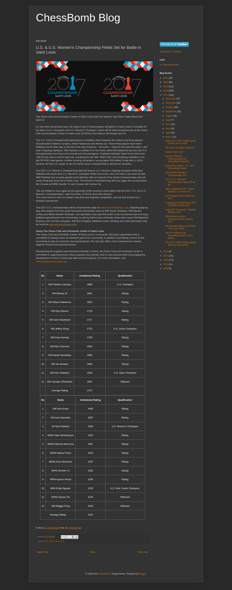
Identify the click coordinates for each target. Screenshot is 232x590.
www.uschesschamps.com (115, 207)
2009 (166, 268)
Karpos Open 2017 (174, 152)
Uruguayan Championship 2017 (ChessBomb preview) (180, 204)
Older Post (142, 552)
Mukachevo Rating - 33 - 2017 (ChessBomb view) (179, 167)
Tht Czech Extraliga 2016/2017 (180, 147)
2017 (46, 541)
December (171, 98)
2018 (166, 90)
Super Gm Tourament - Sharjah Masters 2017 (180, 210)
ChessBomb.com (170, 64)
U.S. (62, 541)
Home (93, 552)
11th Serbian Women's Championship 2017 (176, 173)
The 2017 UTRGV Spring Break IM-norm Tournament (180, 243)
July (168, 120)
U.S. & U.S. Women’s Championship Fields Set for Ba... (180, 182)
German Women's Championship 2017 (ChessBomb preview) (177, 159)
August (169, 116)
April (168, 133)
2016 (166, 251)
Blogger (142, 574)
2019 (166, 86)
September (171, 111)
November (171, 103)
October (170, 107)
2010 (166, 264)
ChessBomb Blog (78, 17)
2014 (166, 260)
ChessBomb (105, 574)
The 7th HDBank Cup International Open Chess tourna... (179, 235)
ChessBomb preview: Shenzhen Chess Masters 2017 (179, 219)
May (168, 128)
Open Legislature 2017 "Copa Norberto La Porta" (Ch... (179, 190)
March (169, 137)
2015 (166, 255)
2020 (166, 82)
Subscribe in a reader (170, 51)
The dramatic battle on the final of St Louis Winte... (180, 227)
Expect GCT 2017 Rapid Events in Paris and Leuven (180, 142)
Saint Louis (54, 541)
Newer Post (42, 552)
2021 (166, 78)
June (168, 124)
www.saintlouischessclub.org (51, 261)
